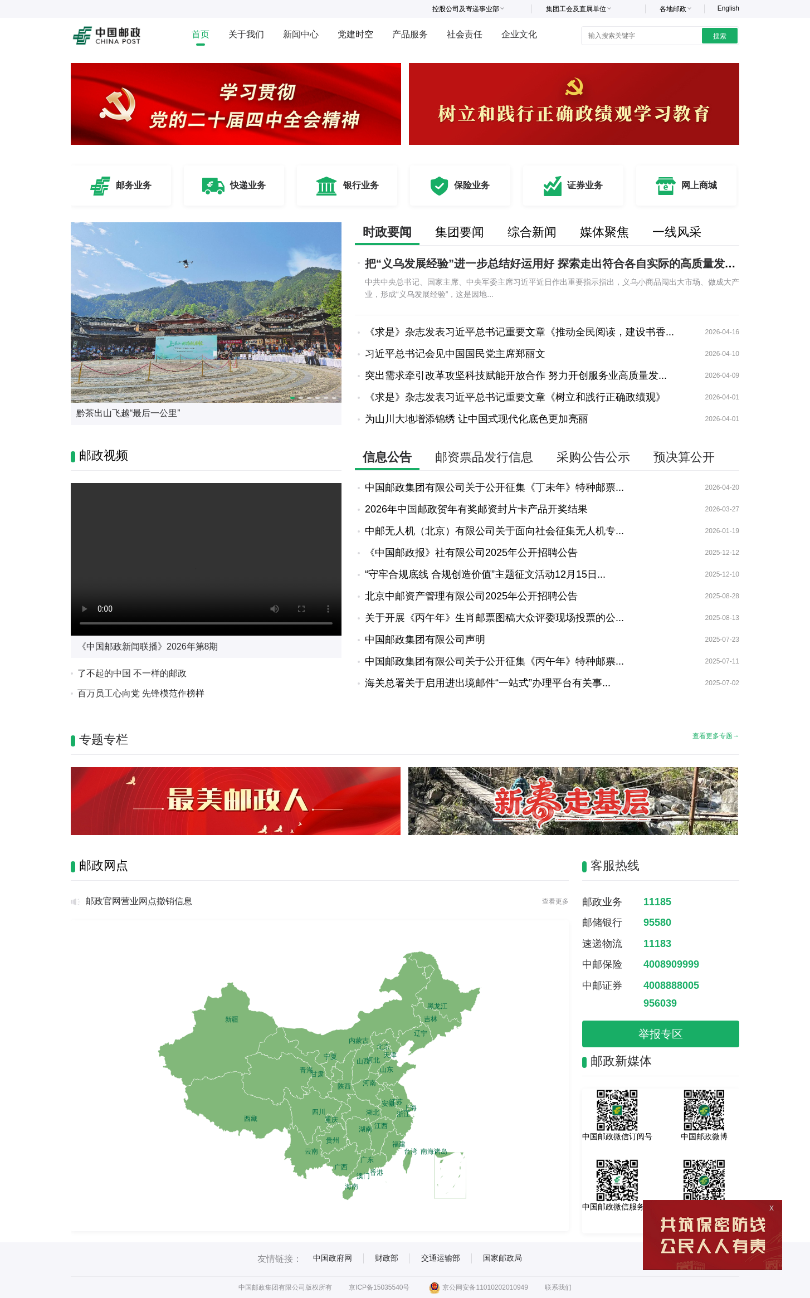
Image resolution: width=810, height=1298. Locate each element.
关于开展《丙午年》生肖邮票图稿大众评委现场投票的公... (494, 617)
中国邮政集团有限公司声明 (425, 639)
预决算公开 (684, 457)
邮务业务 (134, 185)
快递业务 (248, 185)
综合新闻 (532, 232)
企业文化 (519, 34)
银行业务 (361, 185)
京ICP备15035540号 (379, 1287)
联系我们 (558, 1287)
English (728, 8)
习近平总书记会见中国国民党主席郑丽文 (455, 353)
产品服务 (410, 34)
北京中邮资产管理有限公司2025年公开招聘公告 (471, 596)
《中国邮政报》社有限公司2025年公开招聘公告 (471, 552)
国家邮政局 (502, 1257)
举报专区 (660, 1034)
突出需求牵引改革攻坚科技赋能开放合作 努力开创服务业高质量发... (516, 375)
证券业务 (585, 185)
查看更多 (555, 901)
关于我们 (246, 34)
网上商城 (699, 185)
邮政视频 (103, 455)
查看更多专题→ (715, 736)
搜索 (719, 36)
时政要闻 (387, 232)
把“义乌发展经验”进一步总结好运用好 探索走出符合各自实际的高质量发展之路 (561, 263)
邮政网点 (103, 865)
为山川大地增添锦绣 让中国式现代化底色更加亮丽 (476, 418)
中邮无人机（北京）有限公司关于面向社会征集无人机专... (494, 530)
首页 (200, 34)
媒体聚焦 (604, 232)
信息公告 (387, 457)
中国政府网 (332, 1257)
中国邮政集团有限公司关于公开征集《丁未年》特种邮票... (494, 487)
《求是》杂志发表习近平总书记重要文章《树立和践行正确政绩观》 (515, 397)
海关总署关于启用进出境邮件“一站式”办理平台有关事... (488, 683)
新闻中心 (301, 34)
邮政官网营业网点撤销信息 (138, 901)
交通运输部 (440, 1257)
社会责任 (464, 34)
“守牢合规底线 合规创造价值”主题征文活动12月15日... (485, 574)
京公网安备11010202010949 (478, 1287)
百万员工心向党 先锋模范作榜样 (140, 693)
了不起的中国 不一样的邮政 (132, 673)
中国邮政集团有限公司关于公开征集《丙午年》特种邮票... (494, 661)
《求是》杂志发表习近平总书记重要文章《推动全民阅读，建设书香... (519, 332)
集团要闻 (459, 232)
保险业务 (472, 185)
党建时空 (355, 34)
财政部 (386, 1257)
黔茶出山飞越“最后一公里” (128, 413)
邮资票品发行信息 (484, 457)
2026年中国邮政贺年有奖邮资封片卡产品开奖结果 (476, 509)
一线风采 (676, 232)
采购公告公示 (593, 457)
